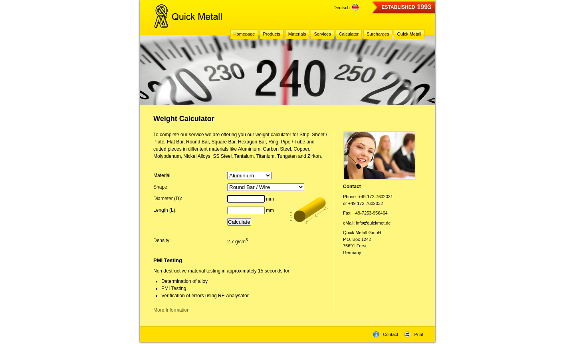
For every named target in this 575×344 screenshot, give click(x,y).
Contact (385, 334)
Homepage (244, 34)
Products (271, 34)
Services (322, 34)
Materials (297, 34)
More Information (171, 310)
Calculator (349, 34)
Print (413, 334)
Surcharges (378, 34)
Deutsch (345, 7)
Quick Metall (409, 34)
